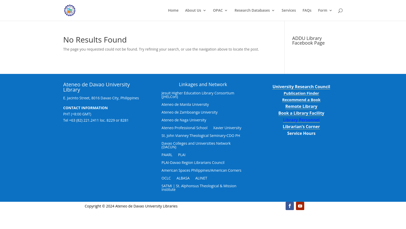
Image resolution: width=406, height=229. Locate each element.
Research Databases (252, 11)
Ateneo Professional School (185, 128)
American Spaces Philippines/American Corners (202, 171)
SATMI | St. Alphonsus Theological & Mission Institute (199, 188)
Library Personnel (301, 120)
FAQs (306, 11)
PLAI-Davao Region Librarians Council (193, 163)
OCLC (166, 178)
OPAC (218, 11)
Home (173, 11)
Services (289, 11)
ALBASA (183, 178)
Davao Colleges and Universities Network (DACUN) (196, 145)
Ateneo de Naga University (184, 120)
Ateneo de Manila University (185, 105)
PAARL (167, 155)
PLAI (182, 155)
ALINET (201, 178)
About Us (193, 11)
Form (322, 11)
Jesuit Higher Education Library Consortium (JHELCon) (198, 95)
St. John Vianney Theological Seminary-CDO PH (201, 136)
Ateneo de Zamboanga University (190, 112)
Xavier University (227, 128)
